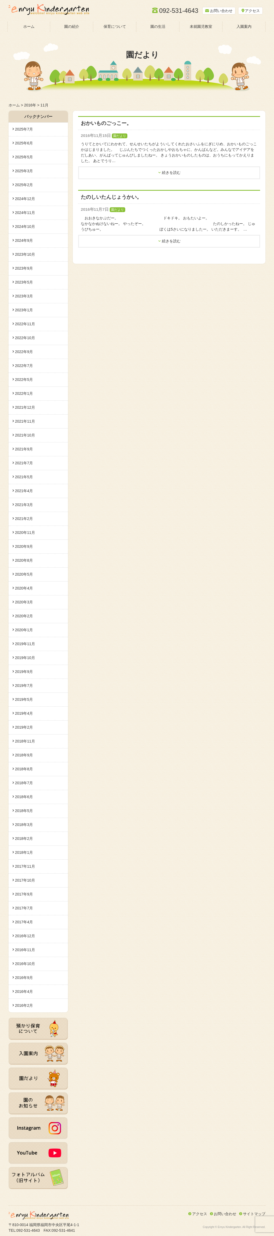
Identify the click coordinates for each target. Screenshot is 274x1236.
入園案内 (244, 26)
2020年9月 (24, 546)
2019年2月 (24, 727)
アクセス (199, 1214)
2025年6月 (24, 143)
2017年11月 (25, 866)
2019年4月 (24, 713)
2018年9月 (24, 755)
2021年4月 (24, 491)
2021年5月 (24, 477)
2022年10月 (25, 338)
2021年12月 (25, 407)
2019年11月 (25, 644)
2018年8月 (24, 769)
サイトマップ (254, 1214)
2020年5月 (24, 574)
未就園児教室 (201, 26)
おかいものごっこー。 (106, 123)
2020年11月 (25, 532)
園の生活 (157, 26)
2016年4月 (24, 991)
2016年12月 (25, 936)
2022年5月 (24, 379)
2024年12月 (25, 199)
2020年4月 (24, 588)
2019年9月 (24, 671)
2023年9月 (24, 268)
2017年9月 (24, 894)
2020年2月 (24, 616)
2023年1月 (24, 310)
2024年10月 (25, 226)
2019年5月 (24, 699)
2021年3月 (24, 505)
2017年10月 (25, 880)
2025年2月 (24, 185)
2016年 (30, 105)
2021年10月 (25, 435)
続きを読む (171, 172)
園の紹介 (71, 26)
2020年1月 (24, 630)
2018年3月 (24, 824)
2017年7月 (24, 908)
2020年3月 (24, 602)
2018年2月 (24, 838)
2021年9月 (24, 449)
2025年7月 (24, 129)
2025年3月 (24, 171)
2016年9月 (24, 977)
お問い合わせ (225, 1214)
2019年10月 (25, 658)
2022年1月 (24, 393)
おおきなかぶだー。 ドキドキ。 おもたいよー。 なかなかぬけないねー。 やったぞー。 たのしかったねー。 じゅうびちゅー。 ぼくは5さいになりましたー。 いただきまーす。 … (175, 223)
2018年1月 (24, 852)
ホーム (29, 26)
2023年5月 (24, 282)
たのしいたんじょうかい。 (111, 197)
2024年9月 (24, 240)
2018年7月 (24, 783)
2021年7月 (24, 463)
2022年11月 (25, 324)
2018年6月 (24, 797)
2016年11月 (25, 950)
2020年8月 (24, 560)
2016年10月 (25, 964)
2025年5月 (24, 157)
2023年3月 (24, 296)
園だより (119, 136)
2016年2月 (24, 1005)
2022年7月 (24, 365)
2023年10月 (25, 254)
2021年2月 (24, 518)
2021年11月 (25, 421)
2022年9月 (24, 352)
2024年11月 (25, 213)
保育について (115, 26)
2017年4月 (24, 922)
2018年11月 (25, 741)
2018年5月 (24, 811)
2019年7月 (24, 685)
